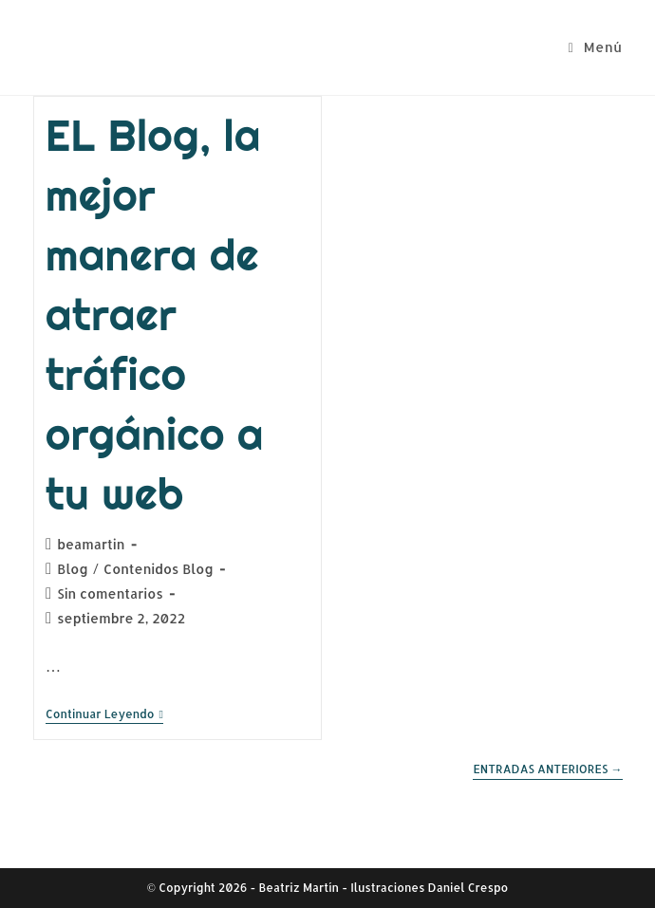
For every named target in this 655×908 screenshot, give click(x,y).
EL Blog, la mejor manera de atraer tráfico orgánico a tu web (155, 315)
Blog (72, 569)
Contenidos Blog (158, 569)
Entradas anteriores (547, 769)
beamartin (90, 544)
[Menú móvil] (596, 47)
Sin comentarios (110, 593)
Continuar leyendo (104, 716)
